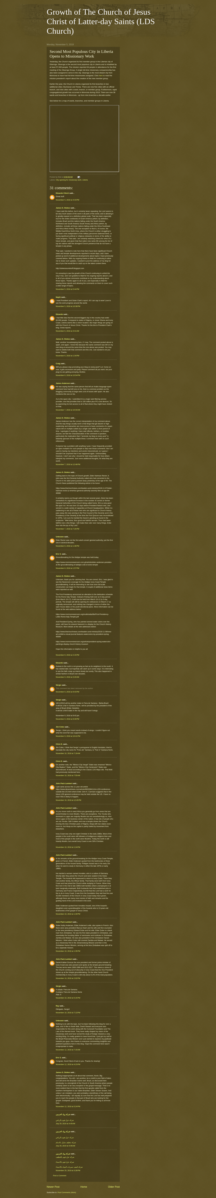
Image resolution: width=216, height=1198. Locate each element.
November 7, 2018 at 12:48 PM (68, 464)
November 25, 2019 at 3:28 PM (68, 1170)
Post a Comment (59, 1176)
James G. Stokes (63, 208)
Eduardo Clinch (62, 193)
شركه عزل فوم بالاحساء (65, 1162)
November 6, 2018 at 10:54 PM (68, 375)
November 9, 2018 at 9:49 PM (67, 719)
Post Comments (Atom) (67, 1192)
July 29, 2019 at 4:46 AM (65, 1146)
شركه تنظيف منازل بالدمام (66, 1142)
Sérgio (58, 685)
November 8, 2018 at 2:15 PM (67, 655)
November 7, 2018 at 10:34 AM (68, 410)
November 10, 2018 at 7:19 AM (68, 753)
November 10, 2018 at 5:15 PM (68, 998)
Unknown (60, 537)
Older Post (114, 1186)
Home (83, 1186)
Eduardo (59, 314)
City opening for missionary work (68, 180)
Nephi (58, 297)
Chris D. (59, 744)
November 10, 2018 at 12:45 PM (68, 800)
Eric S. (58, 554)
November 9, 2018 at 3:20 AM (67, 677)
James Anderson (63, 383)
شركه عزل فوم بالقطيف (65, 1157)
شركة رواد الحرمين (63, 1114)
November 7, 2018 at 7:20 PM (67, 529)
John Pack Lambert (64, 783)
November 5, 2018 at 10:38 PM (68, 306)
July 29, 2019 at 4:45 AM (65, 1124)
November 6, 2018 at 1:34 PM (67, 356)
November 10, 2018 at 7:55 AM (68, 775)
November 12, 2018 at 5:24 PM (68, 1106)
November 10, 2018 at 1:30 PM (68, 914)
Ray (57, 1006)
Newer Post (53, 1186)
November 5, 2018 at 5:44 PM (67, 289)
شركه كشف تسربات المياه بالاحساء (69, 1167)
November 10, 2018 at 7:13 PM (68, 1013)
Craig (58, 363)
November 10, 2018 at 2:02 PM (68, 978)
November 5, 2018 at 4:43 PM (67, 200)
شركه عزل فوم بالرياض (65, 1120)
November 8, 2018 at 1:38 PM (67, 546)
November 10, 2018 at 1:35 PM (68, 951)
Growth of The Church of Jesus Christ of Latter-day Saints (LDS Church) (101, 21)
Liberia (85, 180)
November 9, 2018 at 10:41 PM (68, 736)
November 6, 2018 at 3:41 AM (67, 331)
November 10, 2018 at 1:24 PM (68, 847)
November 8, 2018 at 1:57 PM (67, 568)
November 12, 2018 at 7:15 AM (68, 1050)
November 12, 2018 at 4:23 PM (68, 1064)
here (101, 76)
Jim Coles (60, 727)
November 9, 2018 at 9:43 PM (67, 692)
